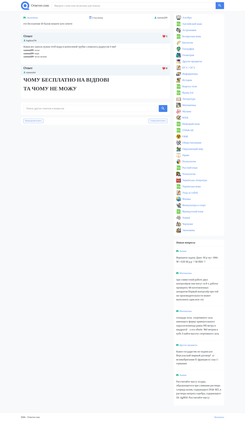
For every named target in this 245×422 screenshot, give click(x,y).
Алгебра (187, 17)
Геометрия (188, 55)
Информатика (190, 73)
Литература (188, 98)
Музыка (186, 111)
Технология (188, 173)
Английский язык (192, 23)
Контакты (219, 417)
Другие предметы (192, 61)
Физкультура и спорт (194, 205)
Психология (189, 161)
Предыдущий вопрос (33, 121)
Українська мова (191, 186)
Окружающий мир (192, 148)
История (187, 80)
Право (185, 155)
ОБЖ (185, 136)
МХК (185, 117)
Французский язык (192, 211)
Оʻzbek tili (187, 130)
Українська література (194, 180)
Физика (186, 198)
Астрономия (189, 30)
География (188, 48)
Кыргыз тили (189, 86)
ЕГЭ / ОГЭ (188, 67)
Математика (189, 105)
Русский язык (190, 167)
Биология (187, 42)
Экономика (32, 17)
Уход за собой (190, 192)
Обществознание (191, 142)
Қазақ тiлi (187, 92)
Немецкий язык (191, 123)
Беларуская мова (191, 36)
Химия (186, 217)
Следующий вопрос (158, 121)
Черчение (187, 223)
